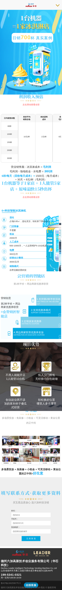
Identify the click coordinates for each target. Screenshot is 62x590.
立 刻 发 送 (31, 538)
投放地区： (15, 527)
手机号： (14, 519)
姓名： (14, 511)
